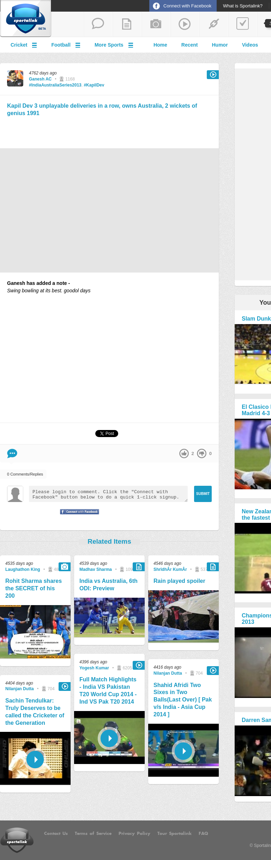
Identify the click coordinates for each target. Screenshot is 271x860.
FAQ (203, 833)
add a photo (155, 24)
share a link (213, 24)
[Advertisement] (109, 131)
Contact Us (56, 833)
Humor (220, 45)
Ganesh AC (40, 79)
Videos (250, 45)
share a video (184, 24)
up (184, 453)
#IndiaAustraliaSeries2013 (55, 85)
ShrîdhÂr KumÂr (170, 569)
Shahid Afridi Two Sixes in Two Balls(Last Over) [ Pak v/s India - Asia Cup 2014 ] (182, 699)
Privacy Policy (134, 833)
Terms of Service (93, 833)
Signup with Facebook (77, 516)
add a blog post (127, 24)
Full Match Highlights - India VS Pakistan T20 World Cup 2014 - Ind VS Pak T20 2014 (108, 690)
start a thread (98, 24)
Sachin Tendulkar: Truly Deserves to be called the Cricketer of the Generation (34, 711)
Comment (12, 453)
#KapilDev (94, 85)
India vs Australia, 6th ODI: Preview (108, 584)
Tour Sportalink (174, 833)
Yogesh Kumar (94, 667)
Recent (189, 45)
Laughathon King (22, 569)
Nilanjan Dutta (19, 688)
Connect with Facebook (187, 5)
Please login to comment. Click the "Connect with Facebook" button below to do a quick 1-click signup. (108, 494)
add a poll (242, 24)
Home (160, 45)
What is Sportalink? (243, 6)
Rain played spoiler (179, 581)
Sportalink (26, 18)
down (201, 453)
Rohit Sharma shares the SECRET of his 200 (33, 588)
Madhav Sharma (95, 569)
